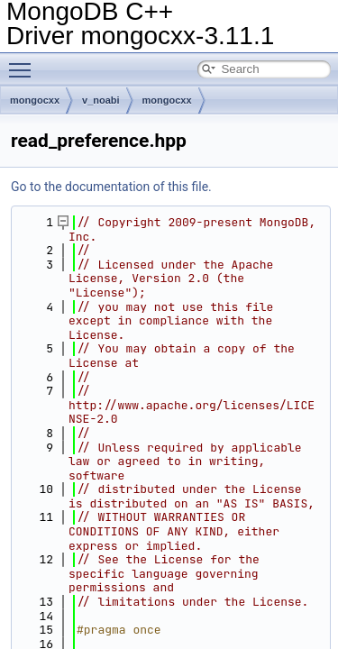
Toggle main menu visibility (24, 62)
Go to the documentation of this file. (111, 186)
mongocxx (34, 100)
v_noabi (101, 100)
